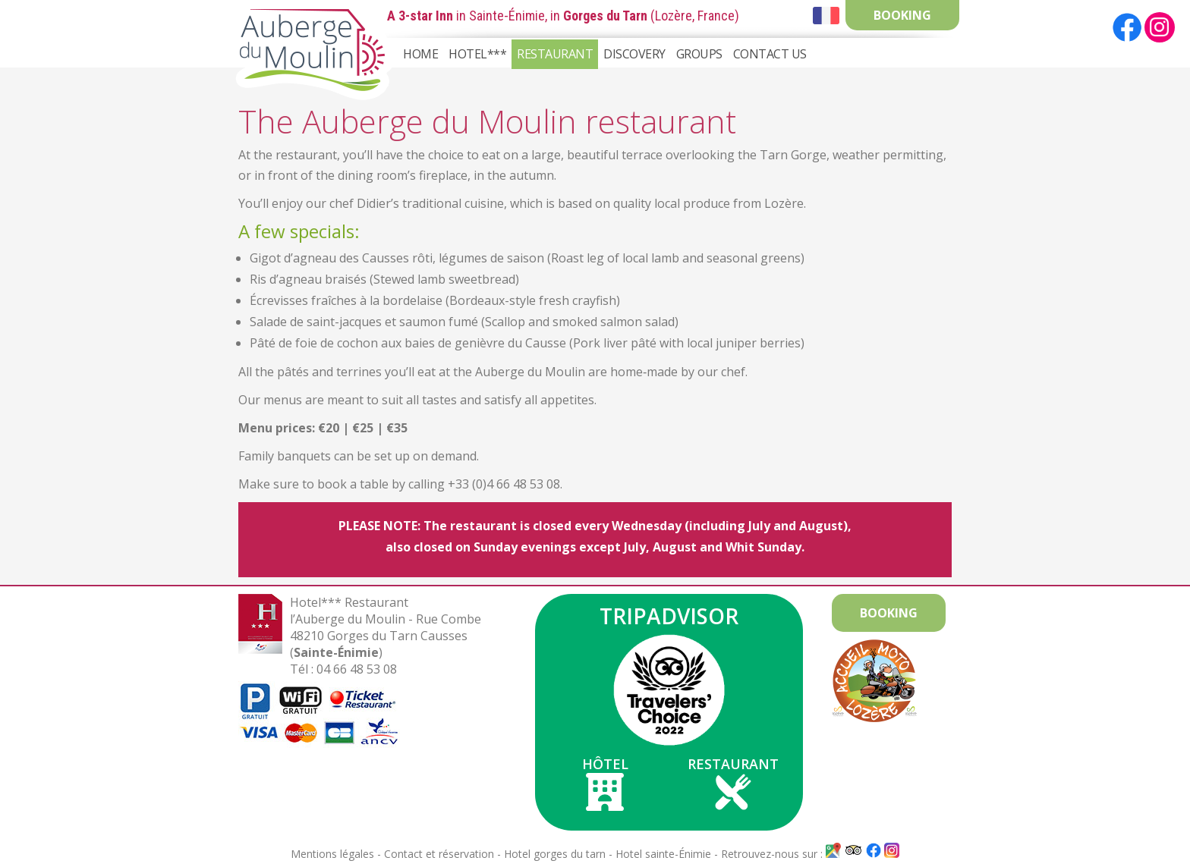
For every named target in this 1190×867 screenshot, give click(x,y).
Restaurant (555, 54)
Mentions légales (332, 854)
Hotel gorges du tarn (555, 854)
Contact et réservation (439, 854)
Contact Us (770, 54)
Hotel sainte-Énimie (663, 854)
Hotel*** (477, 54)
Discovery (634, 54)
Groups (699, 54)
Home (420, 54)
